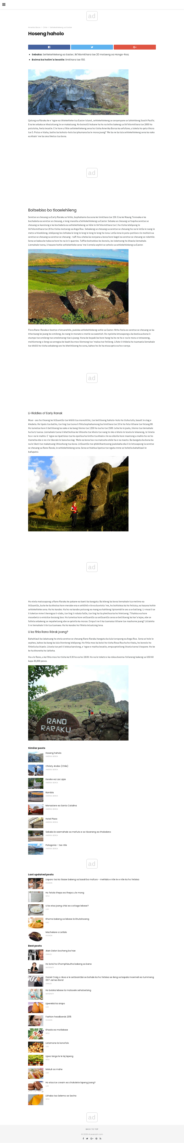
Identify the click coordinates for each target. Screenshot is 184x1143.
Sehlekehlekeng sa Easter (61, 27)
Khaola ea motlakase (57, 1029)
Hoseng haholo (53, 753)
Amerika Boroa (34, 27)
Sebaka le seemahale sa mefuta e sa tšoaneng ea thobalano (78, 831)
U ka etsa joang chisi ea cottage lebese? (67, 905)
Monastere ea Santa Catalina (61, 805)
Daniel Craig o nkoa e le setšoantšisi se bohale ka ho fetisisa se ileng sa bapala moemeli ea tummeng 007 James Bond (100, 979)
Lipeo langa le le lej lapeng (59, 1056)
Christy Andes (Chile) (57, 766)
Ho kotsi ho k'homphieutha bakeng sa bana (69, 963)
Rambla (50, 792)
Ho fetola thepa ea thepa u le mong (65, 892)
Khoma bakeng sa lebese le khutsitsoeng (67, 918)
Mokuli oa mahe (54, 1069)
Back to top (92, 1129)
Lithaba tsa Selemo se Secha (61, 1095)
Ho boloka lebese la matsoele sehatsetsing (68, 990)
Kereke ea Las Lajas (56, 779)
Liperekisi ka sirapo (55, 1003)
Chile (45, 27)
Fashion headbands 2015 (58, 1016)
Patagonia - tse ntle (56, 845)
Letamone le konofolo (57, 1043)
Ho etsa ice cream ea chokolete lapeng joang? (70, 1082)
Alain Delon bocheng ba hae (61, 950)
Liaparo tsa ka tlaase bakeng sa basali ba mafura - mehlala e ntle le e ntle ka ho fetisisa (92, 879)
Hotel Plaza (51, 818)
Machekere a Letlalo (56, 932)
